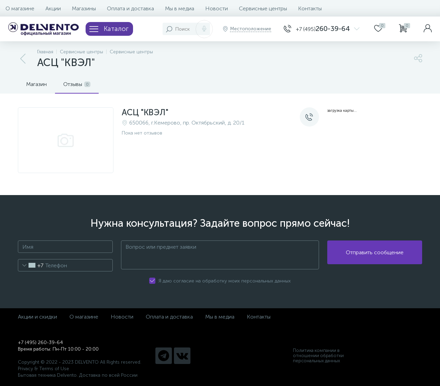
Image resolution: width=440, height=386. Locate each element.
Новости (216, 8)
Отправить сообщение (375, 255)
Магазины (84, 8)
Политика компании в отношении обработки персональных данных (318, 355)
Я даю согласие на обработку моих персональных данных (224, 281)
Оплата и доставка (130, 8)
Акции (53, 8)
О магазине (20, 8)
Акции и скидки (37, 316)
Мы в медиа (179, 8)
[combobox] (30, 265)
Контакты (310, 8)
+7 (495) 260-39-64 (40, 342)
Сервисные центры (263, 8)
